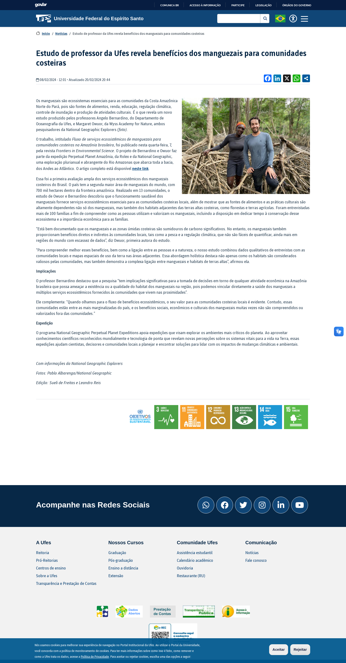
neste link (140, 168)
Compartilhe (306, 78)
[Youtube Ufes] (299, 505)
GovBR (41, 5)
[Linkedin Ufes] (281, 505)
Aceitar (278, 649)
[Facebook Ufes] (225, 505)
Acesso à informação (205, 5)
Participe (238, 5)
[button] (280, 18)
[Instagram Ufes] (262, 505)
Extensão (115, 575)
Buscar (264, 18)
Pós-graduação (120, 560)
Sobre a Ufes (46, 575)
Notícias (61, 33)
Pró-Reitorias (47, 560)
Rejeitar (300, 649)
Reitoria (42, 552)
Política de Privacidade (95, 656)
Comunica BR (169, 5)
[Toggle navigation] (304, 18)
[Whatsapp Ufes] (206, 505)
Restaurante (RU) (191, 575)
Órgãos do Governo (296, 5)
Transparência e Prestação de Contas (66, 583)
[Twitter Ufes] (243, 505)
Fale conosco (256, 560)
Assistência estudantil (194, 552)
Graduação (117, 552)
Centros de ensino (51, 567)
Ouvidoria (185, 567)
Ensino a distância (123, 567)
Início (46, 33)
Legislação (263, 5)
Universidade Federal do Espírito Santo (89, 18)
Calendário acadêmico (195, 560)
